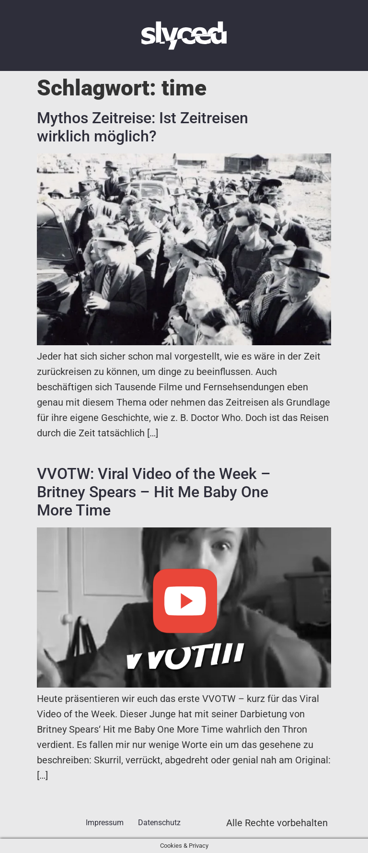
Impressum (105, 822)
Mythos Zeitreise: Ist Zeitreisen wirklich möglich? (142, 127)
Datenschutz (159, 822)
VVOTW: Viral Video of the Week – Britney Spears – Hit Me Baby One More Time (154, 492)
